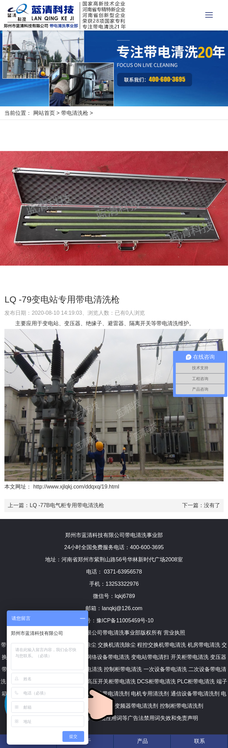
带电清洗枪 (74, 113)
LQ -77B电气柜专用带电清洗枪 (67, 505)
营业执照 (174, 633)
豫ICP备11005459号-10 (125, 620)
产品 (142, 741)
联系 (199, 741)
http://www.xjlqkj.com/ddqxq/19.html (75, 487)
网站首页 (44, 113)
